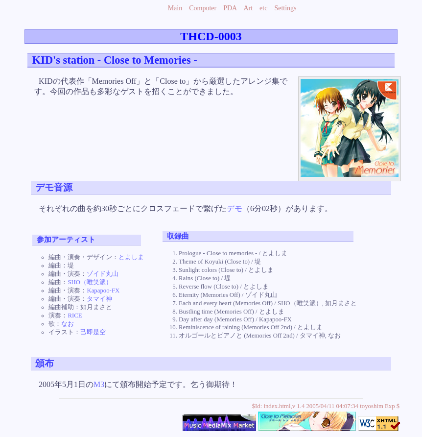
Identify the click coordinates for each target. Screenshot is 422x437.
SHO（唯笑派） (90, 282)
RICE (75, 315)
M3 (99, 384)
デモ (234, 208)
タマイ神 (99, 298)
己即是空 (93, 332)
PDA (229, 8)
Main (175, 8)
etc (263, 8)
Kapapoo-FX (103, 290)
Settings (285, 8)
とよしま (131, 257)
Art (248, 8)
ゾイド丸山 (102, 273)
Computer (202, 8)
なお (67, 323)
